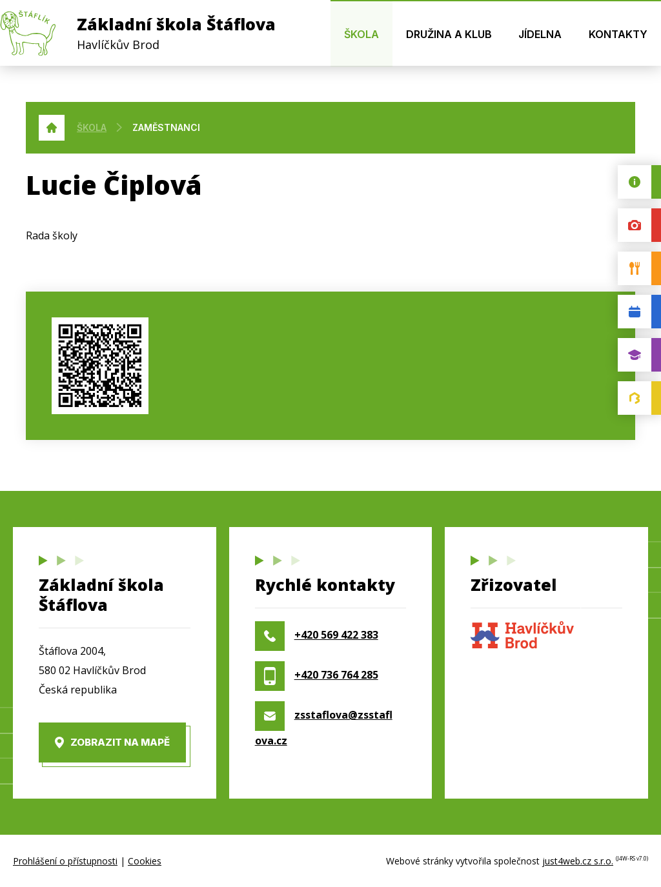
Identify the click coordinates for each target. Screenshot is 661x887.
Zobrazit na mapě (120, 742)
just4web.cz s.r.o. (577, 861)
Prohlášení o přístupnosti (65, 861)
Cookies (144, 861)
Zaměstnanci (166, 127)
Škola (92, 127)
